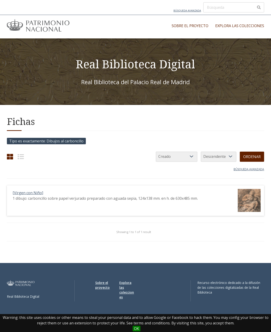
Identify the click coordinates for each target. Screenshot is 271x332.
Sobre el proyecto (190, 25)
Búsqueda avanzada (187, 10)
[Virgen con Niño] (28, 192)
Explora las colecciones (239, 25)
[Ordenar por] (176, 157)
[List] (21, 156)
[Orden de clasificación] (218, 157)
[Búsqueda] (233, 7)
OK (136, 328)
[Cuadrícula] (10, 156)
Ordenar (252, 156)
